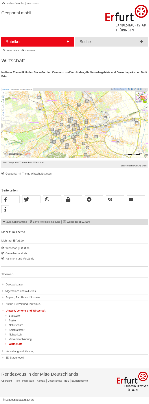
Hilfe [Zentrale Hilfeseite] (17, 380)
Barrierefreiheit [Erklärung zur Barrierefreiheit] (80, 380)
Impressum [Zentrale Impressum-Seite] (28, 380)
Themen (7, 274)
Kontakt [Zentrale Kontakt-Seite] (41, 380)
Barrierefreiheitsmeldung (46, 221)
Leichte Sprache (15, 3)
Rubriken (14, 42)
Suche (85, 42)
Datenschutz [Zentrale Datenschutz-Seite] (55, 380)
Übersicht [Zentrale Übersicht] (6, 380)
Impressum (33, 3)
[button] (10, 199)
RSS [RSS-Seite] (66, 380)
